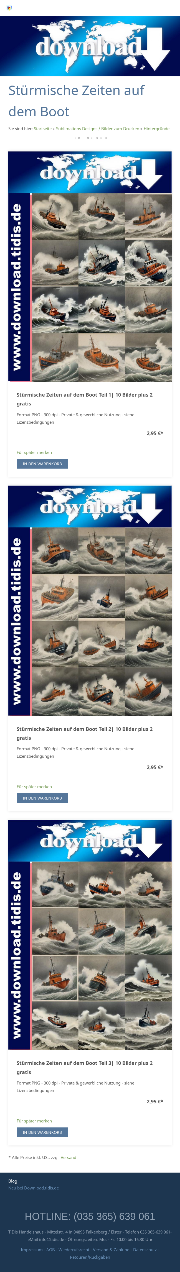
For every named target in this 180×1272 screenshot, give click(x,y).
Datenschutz (145, 1249)
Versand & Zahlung (112, 1249)
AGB (50, 1249)
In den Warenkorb (42, 463)
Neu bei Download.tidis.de (33, 1188)
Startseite (43, 128)
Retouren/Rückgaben (90, 1257)
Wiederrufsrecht (74, 1249)
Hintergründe (156, 128)
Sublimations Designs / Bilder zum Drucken (97, 128)
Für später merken (34, 452)
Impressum (32, 1249)
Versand (68, 1157)
